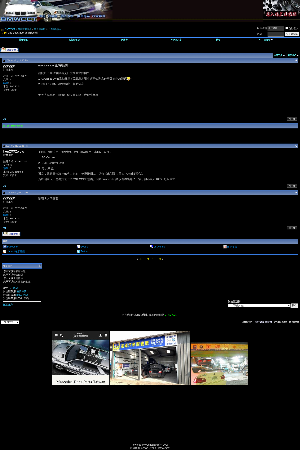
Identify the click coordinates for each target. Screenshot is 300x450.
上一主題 (144, 258)
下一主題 (156, 258)
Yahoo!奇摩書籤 (15, 251)
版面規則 (8, 304)
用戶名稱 (262, 28)
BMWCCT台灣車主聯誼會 (18, 29)
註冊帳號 (23, 39)
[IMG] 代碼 (22, 294)
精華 (5, 83)
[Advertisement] (117, 419)
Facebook (12, 246)
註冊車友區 (40, 29)
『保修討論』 (55, 29)
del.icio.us (159, 246)
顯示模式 (292, 55)
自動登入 (291, 28)
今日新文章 (176, 39)
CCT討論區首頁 (263, 322)
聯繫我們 (247, 322)
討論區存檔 (280, 322)
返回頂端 (294, 322)
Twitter (84, 251)
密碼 (259, 34)
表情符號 (21, 291)
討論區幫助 (74, 39)
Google (84, 246)
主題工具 (278, 55)
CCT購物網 (266, 39)
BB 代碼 (13, 288)
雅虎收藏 (232, 246)
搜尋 (218, 39)
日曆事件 (125, 39)
